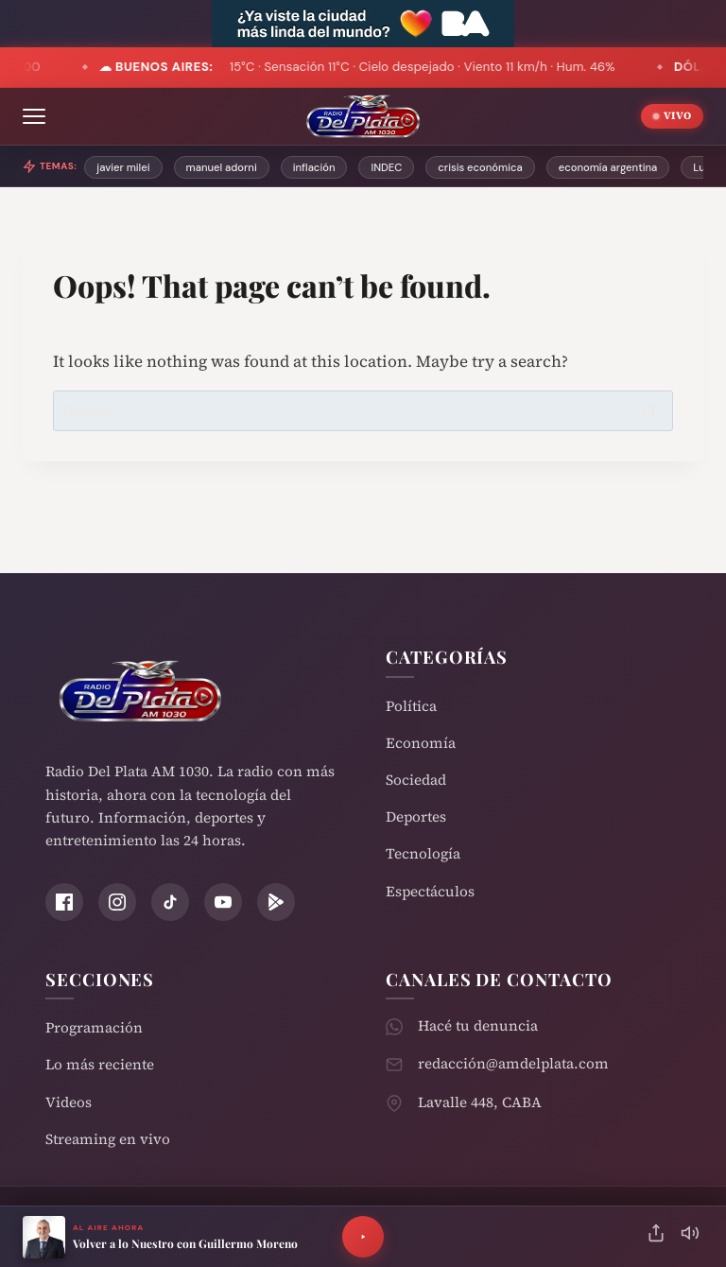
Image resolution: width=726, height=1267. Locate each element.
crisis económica (480, 167)
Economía (421, 743)
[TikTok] (170, 902)
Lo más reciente (99, 1064)
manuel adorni (221, 167)
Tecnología (423, 853)
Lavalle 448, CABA (480, 1102)
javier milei (122, 167)
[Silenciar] (690, 1237)
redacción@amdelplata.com (513, 1063)
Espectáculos (430, 891)
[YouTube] (223, 902)
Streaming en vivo (107, 1139)
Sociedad (416, 780)
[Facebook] (64, 902)
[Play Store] (276, 902)
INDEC (386, 167)
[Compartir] (656, 1237)
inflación (314, 167)
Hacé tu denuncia (478, 1025)
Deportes (416, 816)
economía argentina (608, 167)
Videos (68, 1102)
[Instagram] (117, 902)
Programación (94, 1027)
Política (411, 706)
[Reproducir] (363, 1237)
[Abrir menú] (34, 116)
